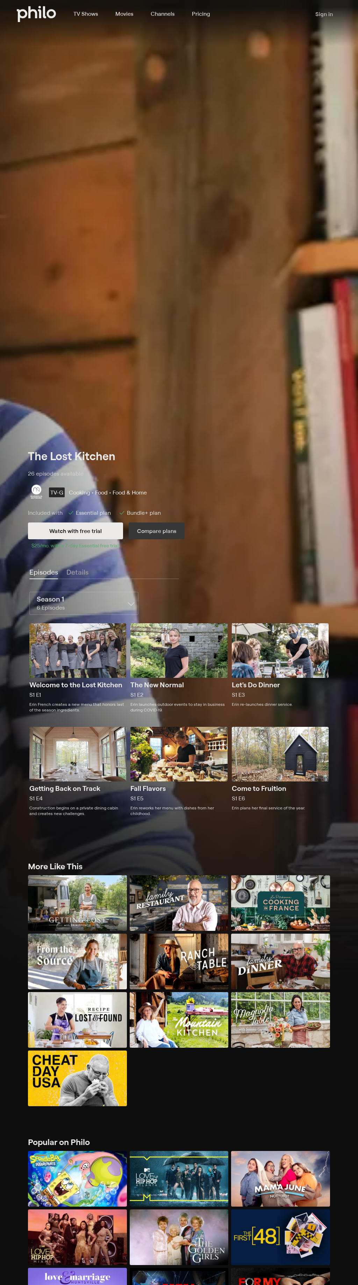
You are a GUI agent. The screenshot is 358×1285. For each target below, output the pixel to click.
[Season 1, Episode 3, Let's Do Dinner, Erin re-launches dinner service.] (280, 668)
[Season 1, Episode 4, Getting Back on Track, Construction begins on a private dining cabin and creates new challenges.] (77, 771)
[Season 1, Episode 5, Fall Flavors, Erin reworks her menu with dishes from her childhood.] (178, 771)
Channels (162, 13)
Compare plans (156, 530)
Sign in (324, 13)
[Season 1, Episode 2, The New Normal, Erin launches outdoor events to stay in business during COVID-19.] (178, 668)
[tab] (43, 572)
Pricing (201, 13)
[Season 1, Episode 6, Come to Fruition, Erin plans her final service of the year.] (280, 771)
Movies (124, 13)
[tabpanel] (179, 704)
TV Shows (85, 13)
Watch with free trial (75, 530)
